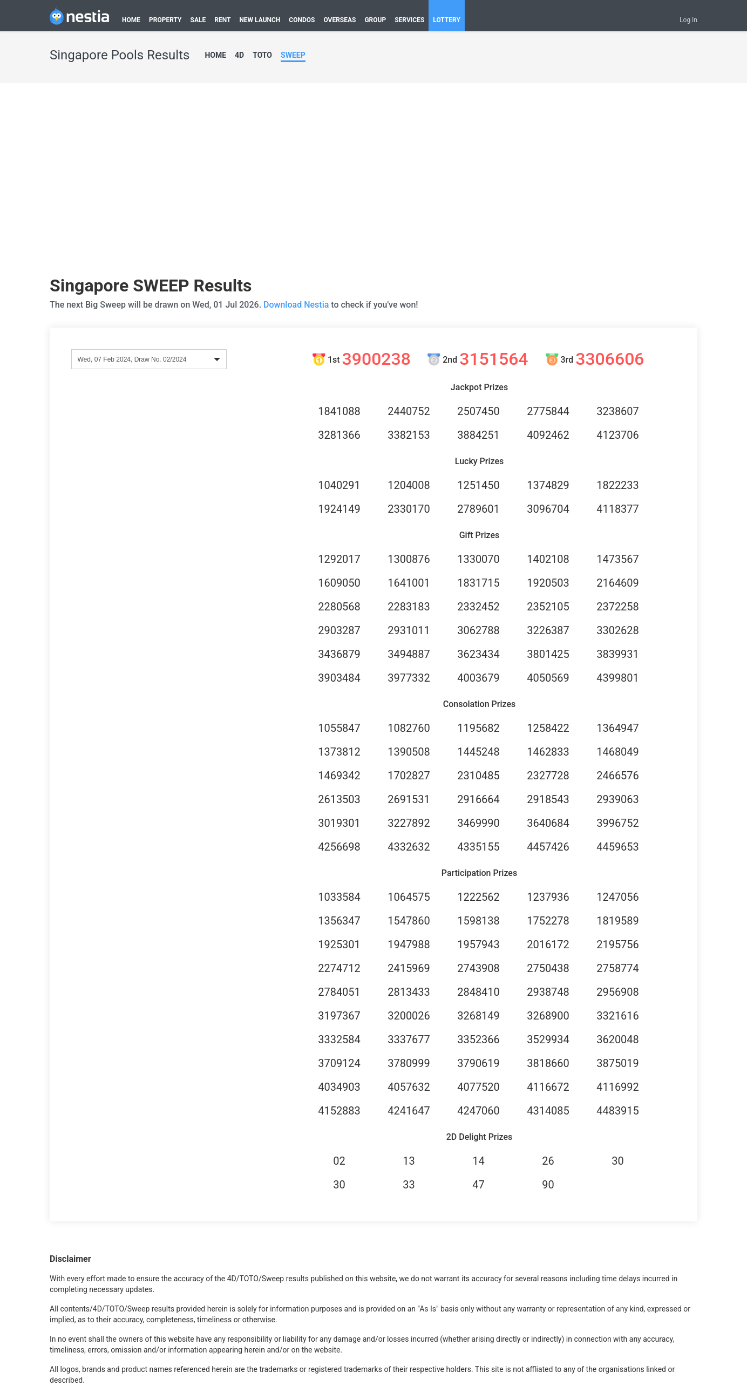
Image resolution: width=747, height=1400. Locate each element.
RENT (222, 20)
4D (239, 55)
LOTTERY (446, 20)
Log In (688, 20)
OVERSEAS (339, 20)
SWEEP (293, 55)
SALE (198, 20)
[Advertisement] (373, 183)
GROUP (375, 20)
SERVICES (409, 20)
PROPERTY (165, 20)
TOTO (262, 55)
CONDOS (302, 20)
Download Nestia (297, 305)
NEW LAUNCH (259, 20)
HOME (131, 20)
